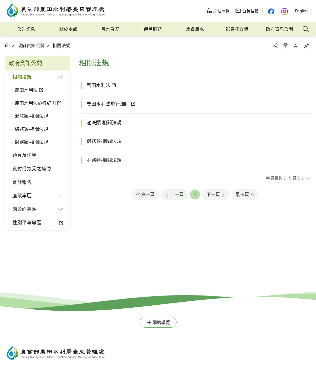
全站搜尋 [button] (306, 29)
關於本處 (68, 29)
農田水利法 (26, 90)
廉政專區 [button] (22, 196)
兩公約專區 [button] (24, 209)
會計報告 (22, 182)
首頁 (7, 45)
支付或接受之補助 (31, 169)
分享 (275, 45)
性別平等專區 (26, 223)
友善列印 (285, 45)
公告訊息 (26, 29)
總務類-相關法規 (31, 129)
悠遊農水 (195, 29)
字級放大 (306, 45)
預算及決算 (24, 155)
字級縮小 (296, 45)
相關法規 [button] (22, 77)
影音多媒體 (237, 29)
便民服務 (153, 29)
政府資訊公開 (279, 29)
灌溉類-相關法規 (31, 116)
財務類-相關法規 (31, 142)
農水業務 (110, 29)
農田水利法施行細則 (35, 103)
